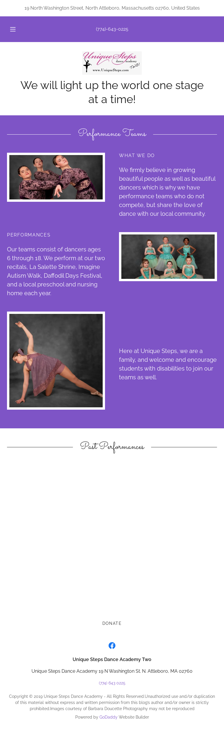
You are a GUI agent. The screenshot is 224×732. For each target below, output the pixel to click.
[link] (112, 63)
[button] (16, 29)
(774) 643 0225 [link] (112, 683)
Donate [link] (112, 623)
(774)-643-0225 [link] (112, 29)
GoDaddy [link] (108, 717)
